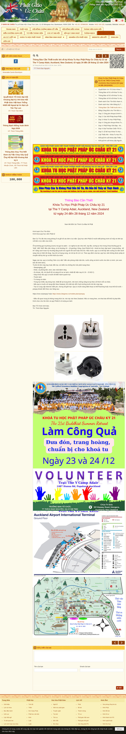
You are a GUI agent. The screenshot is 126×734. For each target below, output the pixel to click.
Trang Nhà (6, 700)
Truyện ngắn (57, 711)
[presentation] (52, 679)
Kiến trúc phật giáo (59, 707)
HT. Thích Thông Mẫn (15, 131)
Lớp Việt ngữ (8, 717)
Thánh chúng (82, 711)
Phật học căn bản (34, 714)
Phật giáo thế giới (83, 720)
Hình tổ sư (106, 714)
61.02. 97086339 (82, 24)
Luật (30, 720)
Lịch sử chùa (8, 707)
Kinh (30, 717)
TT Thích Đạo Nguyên (42, 68)
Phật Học (30, 700)
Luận (30, 724)
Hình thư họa (107, 724)
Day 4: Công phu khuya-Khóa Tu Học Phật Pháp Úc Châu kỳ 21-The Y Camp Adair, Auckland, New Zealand (111, 122)
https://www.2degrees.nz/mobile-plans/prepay (68, 294)
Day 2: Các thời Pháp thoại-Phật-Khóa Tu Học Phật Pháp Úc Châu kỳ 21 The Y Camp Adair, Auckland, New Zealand (111, 116)
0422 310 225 (100, 24)
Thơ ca (55, 717)
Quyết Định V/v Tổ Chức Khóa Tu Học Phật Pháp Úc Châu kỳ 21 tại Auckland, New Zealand (111, 89)
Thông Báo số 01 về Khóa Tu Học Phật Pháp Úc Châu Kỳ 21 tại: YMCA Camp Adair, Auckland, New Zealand (111, 92)
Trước (99, 56)
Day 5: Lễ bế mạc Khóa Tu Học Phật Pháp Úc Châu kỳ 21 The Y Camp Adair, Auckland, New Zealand (111, 132)
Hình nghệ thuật (107, 720)
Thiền (30, 707)
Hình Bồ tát (106, 711)
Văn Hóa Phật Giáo (58, 700)
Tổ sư (79, 714)
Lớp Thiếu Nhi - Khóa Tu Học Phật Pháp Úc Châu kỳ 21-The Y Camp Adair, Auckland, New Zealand (111, 134)
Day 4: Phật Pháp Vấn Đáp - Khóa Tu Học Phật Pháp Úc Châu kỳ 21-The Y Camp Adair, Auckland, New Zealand (111, 125)
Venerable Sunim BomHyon (12, 72)
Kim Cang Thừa (33, 711)
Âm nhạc (56, 724)
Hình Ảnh (104, 700)
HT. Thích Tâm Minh (15, 111)
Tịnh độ (31, 704)
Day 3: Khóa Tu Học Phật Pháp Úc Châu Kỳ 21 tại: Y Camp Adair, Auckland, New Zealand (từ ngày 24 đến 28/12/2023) (111, 119)
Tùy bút (55, 714)
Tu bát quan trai (8, 720)
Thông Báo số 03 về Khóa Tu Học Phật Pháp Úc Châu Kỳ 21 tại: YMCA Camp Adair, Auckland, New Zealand (111, 98)
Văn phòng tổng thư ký (109, 704)
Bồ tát (80, 707)
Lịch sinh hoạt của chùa (11, 724)
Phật (79, 704)
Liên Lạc (6, 714)
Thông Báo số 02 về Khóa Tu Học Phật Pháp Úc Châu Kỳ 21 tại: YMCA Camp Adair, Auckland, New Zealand (111, 95)
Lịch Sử (79, 700)
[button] (55, 37)
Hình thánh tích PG (108, 717)
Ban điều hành (8, 711)
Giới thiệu (7, 704)
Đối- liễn (55, 720)
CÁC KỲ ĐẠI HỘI (12, 77)
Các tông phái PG (83, 724)
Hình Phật (106, 707)
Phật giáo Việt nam (83, 717)
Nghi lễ (55, 704)
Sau (106, 56)
